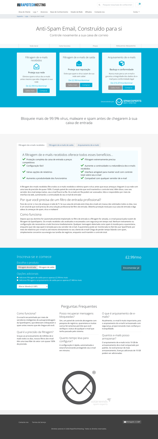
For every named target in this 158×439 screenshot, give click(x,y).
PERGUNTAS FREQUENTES (126, 46)
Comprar (43, 90)
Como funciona (64, 46)
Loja (35, 12)
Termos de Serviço (39, 422)
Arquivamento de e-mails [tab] (88, 145)
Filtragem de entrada (27, 267)
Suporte (20, 16)
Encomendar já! (131, 267)
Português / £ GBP (132, 422)
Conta (135, 12)
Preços (95, 46)
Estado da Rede (77, 12)
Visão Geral (34, 46)
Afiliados (88, 12)
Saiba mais (30, 90)
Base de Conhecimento (59, 12)
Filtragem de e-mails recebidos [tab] (32, 145)
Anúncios (44, 12)
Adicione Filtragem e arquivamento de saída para (49, 280)
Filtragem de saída (46, 267)
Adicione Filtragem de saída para (42, 277)
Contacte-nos (100, 12)
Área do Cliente (24, 12)
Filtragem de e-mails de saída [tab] (61, 145)
